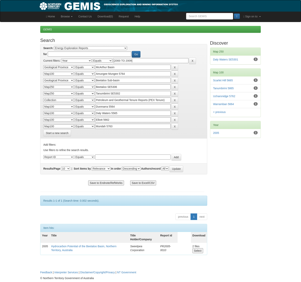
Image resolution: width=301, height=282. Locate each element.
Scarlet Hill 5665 (223, 80)
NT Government (126, 272)
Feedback (46, 272)
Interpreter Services (66, 272)
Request (124, 16)
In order (116, 168)
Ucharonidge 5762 (224, 96)
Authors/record (151, 168)
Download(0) (105, 16)
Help (137, 16)
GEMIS (47, 29)
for (45, 54)
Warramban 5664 (223, 104)
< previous (219, 112)
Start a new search (57, 133)
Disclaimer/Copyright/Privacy (97, 272)
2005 (216, 132)
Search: (48, 48)
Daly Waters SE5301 (225, 59)
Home (50, 16)
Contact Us (85, 16)
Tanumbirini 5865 (223, 88)
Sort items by (82, 168)
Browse (67, 16)
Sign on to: (252, 16)
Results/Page (51, 168)
